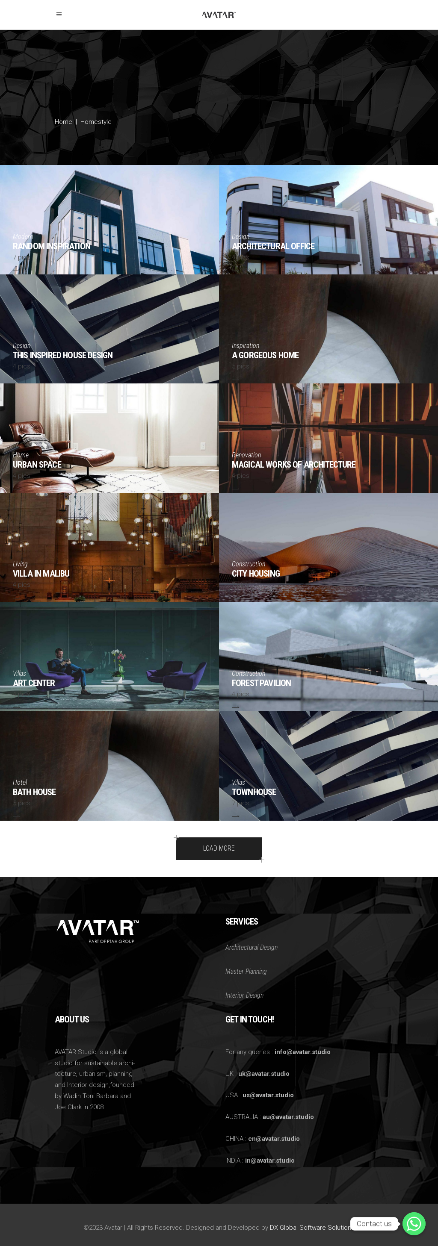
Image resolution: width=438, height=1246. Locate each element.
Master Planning (246, 971)
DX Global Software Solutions (312, 1227)
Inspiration (245, 346)
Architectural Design (251, 947)
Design (240, 237)
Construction (248, 564)
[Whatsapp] (414, 1223)
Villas (19, 673)
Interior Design (244, 995)
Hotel (20, 782)
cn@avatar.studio (274, 1139)
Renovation (246, 455)
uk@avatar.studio (264, 1074)
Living (20, 564)
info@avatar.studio (303, 1052)
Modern (23, 237)
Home (63, 122)
